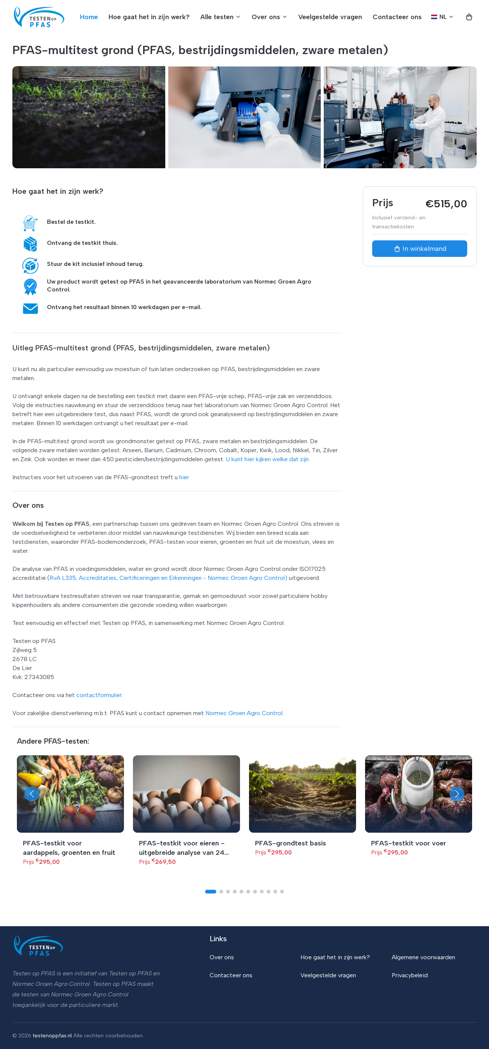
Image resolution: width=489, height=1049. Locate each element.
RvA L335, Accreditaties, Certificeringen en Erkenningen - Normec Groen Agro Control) (168, 577)
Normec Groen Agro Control (243, 713)
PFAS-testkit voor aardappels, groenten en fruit (69, 848)
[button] (31, 793)
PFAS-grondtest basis (290, 843)
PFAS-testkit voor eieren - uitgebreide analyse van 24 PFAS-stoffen (182, 848)
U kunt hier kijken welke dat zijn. (268, 459)
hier (184, 477)
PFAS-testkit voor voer (408, 843)
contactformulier (99, 695)
